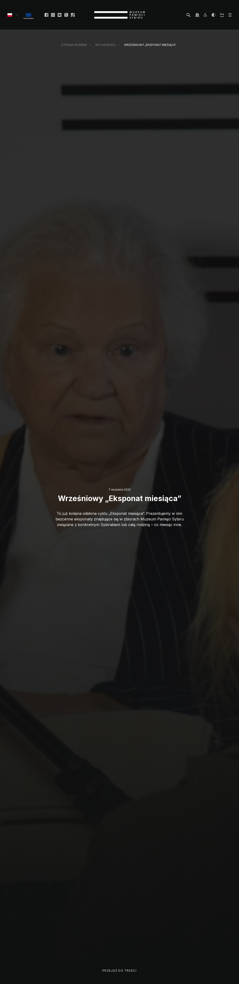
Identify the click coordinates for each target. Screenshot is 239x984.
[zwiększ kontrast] (213, 15)
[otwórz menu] (230, 15)
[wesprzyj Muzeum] (197, 15)
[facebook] (46, 15)
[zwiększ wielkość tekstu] (222, 15)
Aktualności (105, 45)
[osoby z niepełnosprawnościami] (205, 15)
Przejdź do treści (119, 970)
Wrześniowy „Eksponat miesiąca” (150, 45)
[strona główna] (119, 15)
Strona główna (74, 45)
